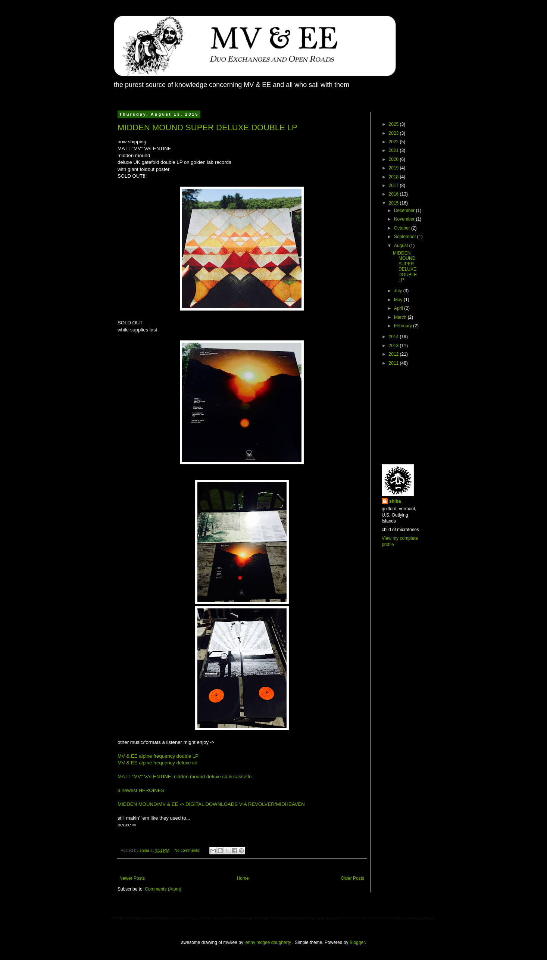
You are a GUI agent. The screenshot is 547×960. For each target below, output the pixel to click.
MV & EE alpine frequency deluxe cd (157, 763)
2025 (394, 124)
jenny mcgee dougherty (268, 942)
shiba (395, 501)
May (399, 299)
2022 (394, 141)
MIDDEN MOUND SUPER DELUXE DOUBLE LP (207, 127)
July (398, 290)
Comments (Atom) (163, 889)
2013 (394, 345)
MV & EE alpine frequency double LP (158, 756)
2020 (394, 159)
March (401, 317)
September (405, 236)
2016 (394, 194)
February (403, 325)
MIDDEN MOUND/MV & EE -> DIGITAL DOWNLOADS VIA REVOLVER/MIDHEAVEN (211, 804)
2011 (394, 363)
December (405, 210)
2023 (394, 133)
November (405, 219)
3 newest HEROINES (141, 790)
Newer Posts (132, 878)
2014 (394, 336)
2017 (394, 185)
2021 (394, 150)
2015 (394, 203)
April (399, 308)
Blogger (357, 942)
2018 (394, 177)
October (402, 228)
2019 (394, 168)
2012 (394, 354)
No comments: (187, 850)
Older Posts (352, 878)
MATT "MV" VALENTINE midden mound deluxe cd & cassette (185, 776)
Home (243, 878)
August (401, 245)
